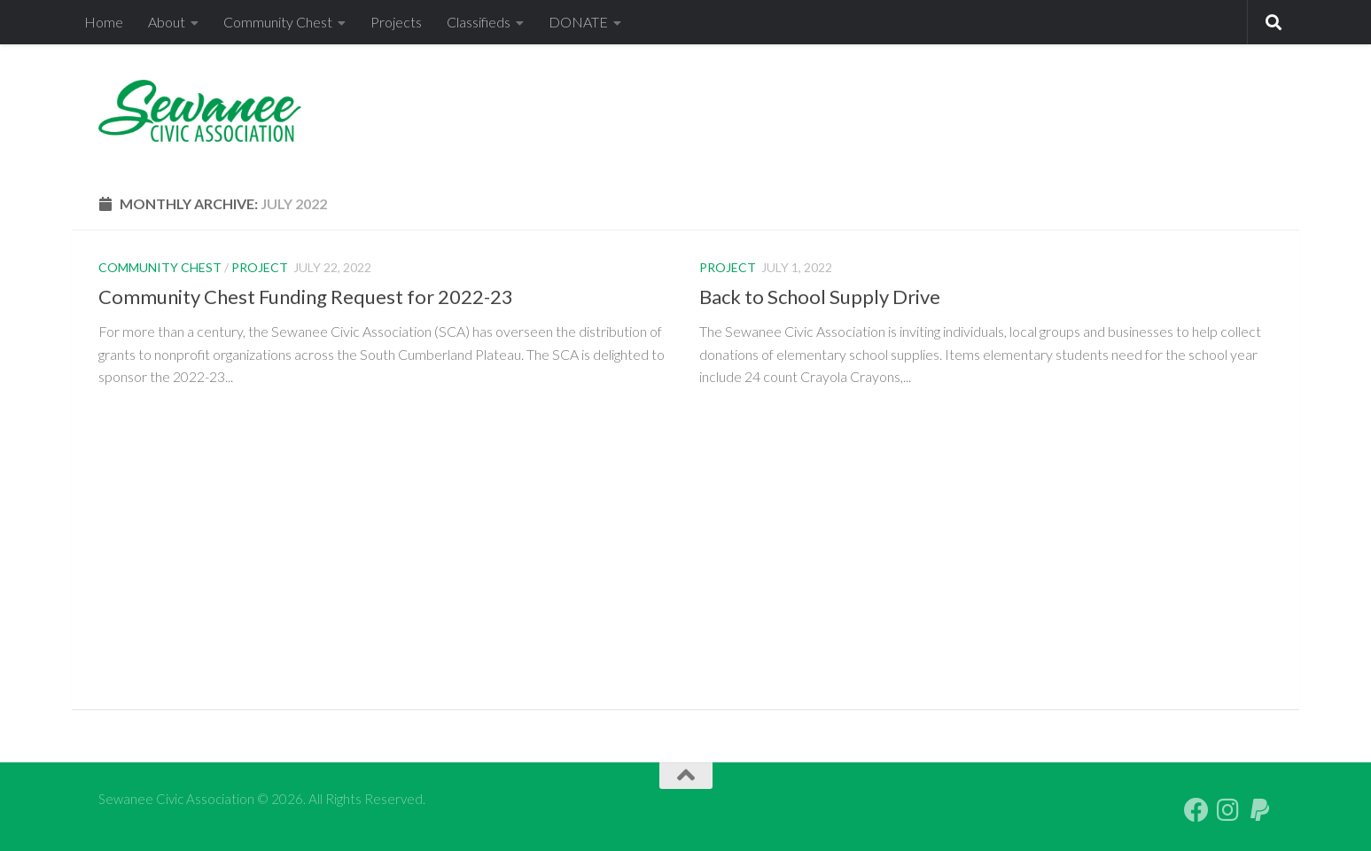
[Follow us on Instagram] (1228, 810)
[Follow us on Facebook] (1196, 810)
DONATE (578, 21)
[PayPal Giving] (1260, 810)
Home (103, 21)
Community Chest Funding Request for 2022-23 (305, 296)
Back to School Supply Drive (819, 296)
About (166, 21)
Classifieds (478, 21)
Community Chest (277, 21)
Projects (396, 21)
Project (259, 267)
